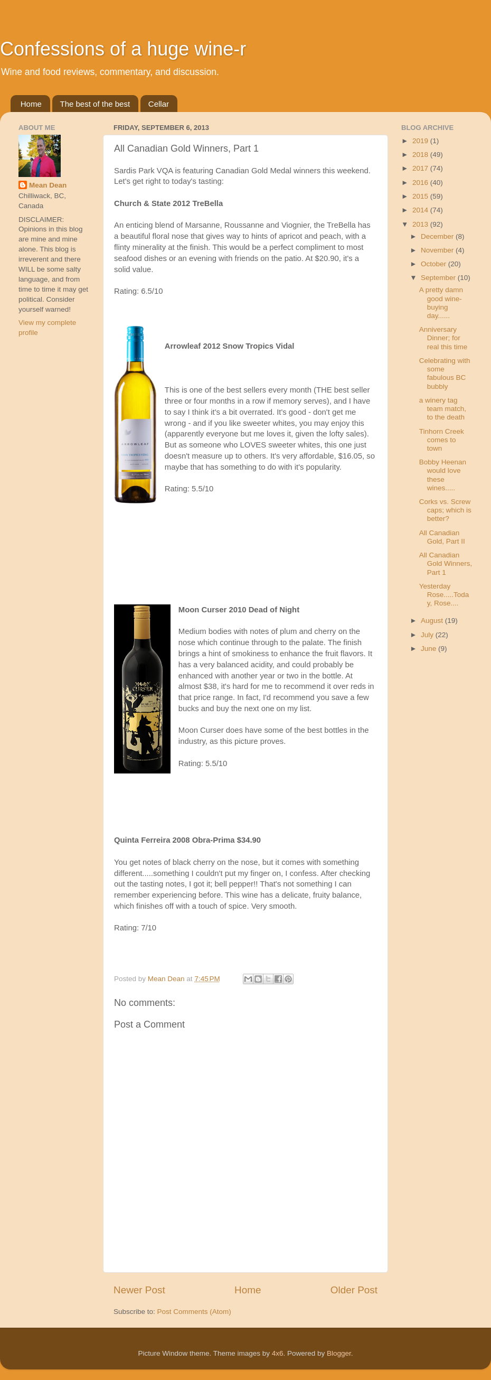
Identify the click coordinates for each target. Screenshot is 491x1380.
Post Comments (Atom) (194, 1312)
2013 (421, 224)
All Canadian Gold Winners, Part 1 (446, 563)
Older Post (354, 1289)
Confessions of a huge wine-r (123, 49)
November (438, 250)
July (428, 635)
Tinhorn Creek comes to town (441, 439)
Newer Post (139, 1289)
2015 (421, 196)
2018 (421, 154)
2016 (421, 183)
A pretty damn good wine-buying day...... (441, 303)
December (438, 236)
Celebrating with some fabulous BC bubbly (444, 373)
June (429, 648)
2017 (421, 168)
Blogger (339, 1353)
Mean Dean (48, 185)
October (434, 264)
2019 (421, 141)
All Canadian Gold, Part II (442, 537)
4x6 (278, 1353)
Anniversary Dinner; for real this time (443, 337)
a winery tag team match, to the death (442, 408)
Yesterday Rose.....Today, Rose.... (444, 594)
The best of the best (95, 103)
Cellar (158, 103)
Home (31, 103)
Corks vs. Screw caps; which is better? (445, 510)
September (439, 278)
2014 (421, 210)
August (433, 620)
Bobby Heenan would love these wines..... (442, 475)
